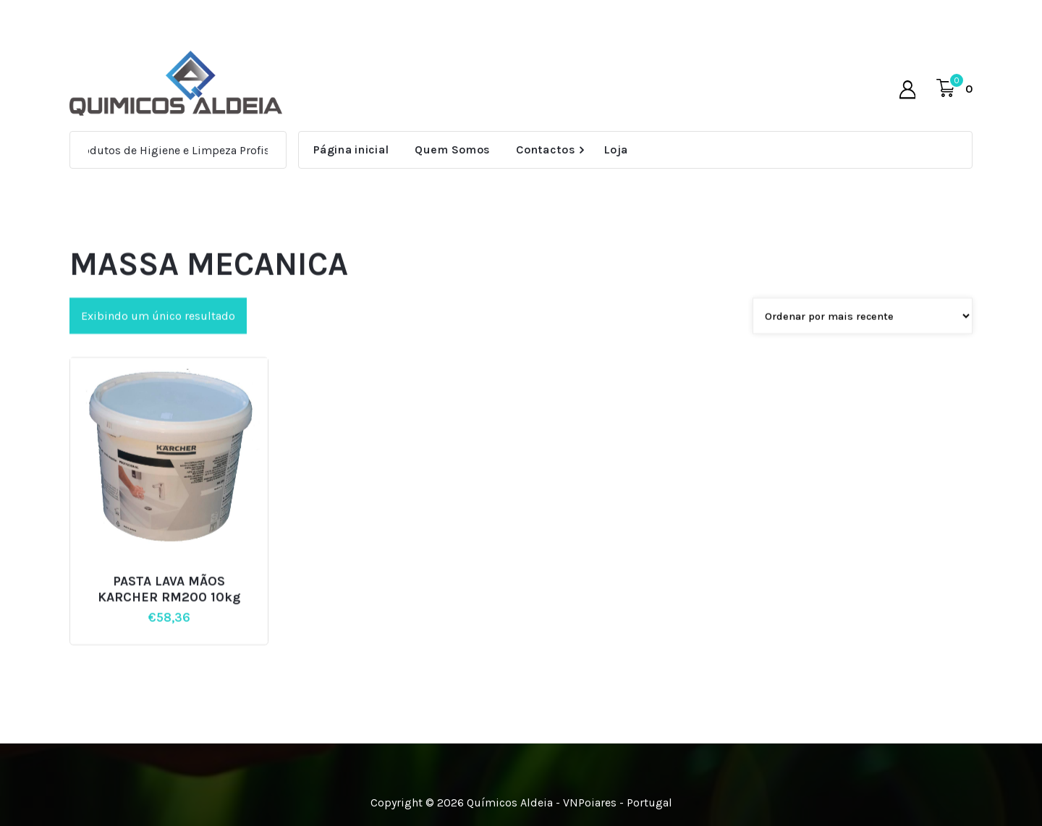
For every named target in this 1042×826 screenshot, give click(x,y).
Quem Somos (452, 149)
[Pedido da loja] (863, 333)
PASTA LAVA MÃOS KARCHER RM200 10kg (169, 606)
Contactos (545, 149)
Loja (615, 149)
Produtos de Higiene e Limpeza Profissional (190, 150)
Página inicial (351, 149)
